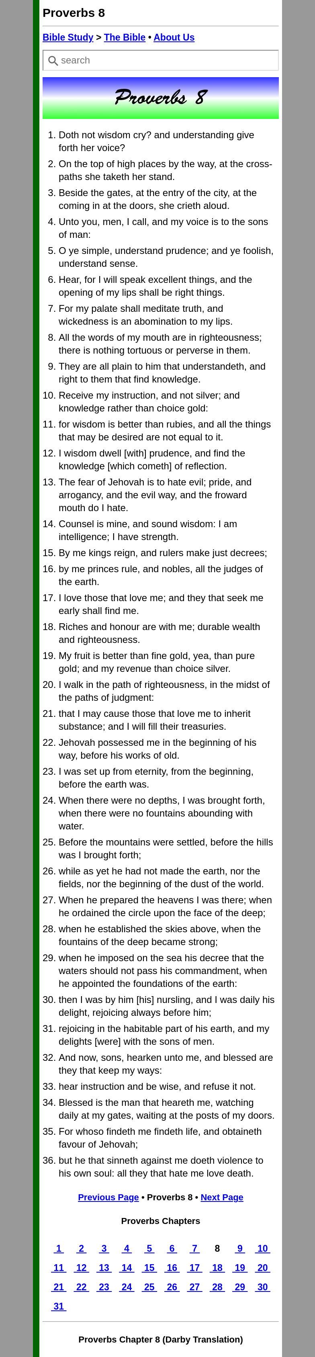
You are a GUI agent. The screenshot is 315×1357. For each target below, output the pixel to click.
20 (262, 1268)
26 (172, 1287)
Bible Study (68, 37)
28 (217, 1287)
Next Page (221, 1197)
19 (240, 1268)
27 (194, 1287)
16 (172, 1268)
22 (81, 1287)
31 (58, 1306)
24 (126, 1287)
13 (104, 1268)
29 (240, 1287)
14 (126, 1268)
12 (81, 1268)
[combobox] (161, 60)
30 (262, 1287)
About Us (173, 37)
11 (58, 1268)
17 (194, 1268)
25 (149, 1287)
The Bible (125, 37)
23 (104, 1287)
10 (262, 1248)
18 (217, 1268)
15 (149, 1268)
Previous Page (108, 1197)
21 (58, 1287)
